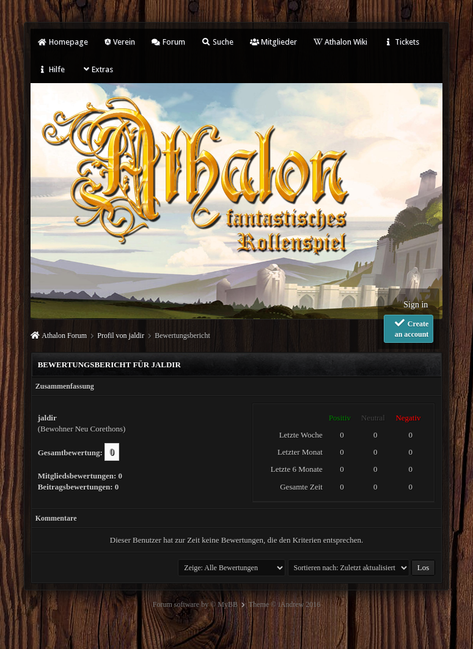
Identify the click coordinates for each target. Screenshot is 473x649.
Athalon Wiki (340, 41)
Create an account (411, 328)
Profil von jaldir (120, 335)
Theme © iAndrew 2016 (284, 604)
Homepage (63, 41)
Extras (97, 69)
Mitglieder (273, 41)
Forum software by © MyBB (195, 604)
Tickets (401, 41)
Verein (120, 41)
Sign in (415, 304)
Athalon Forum (64, 335)
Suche (217, 41)
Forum (168, 41)
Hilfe (51, 69)
